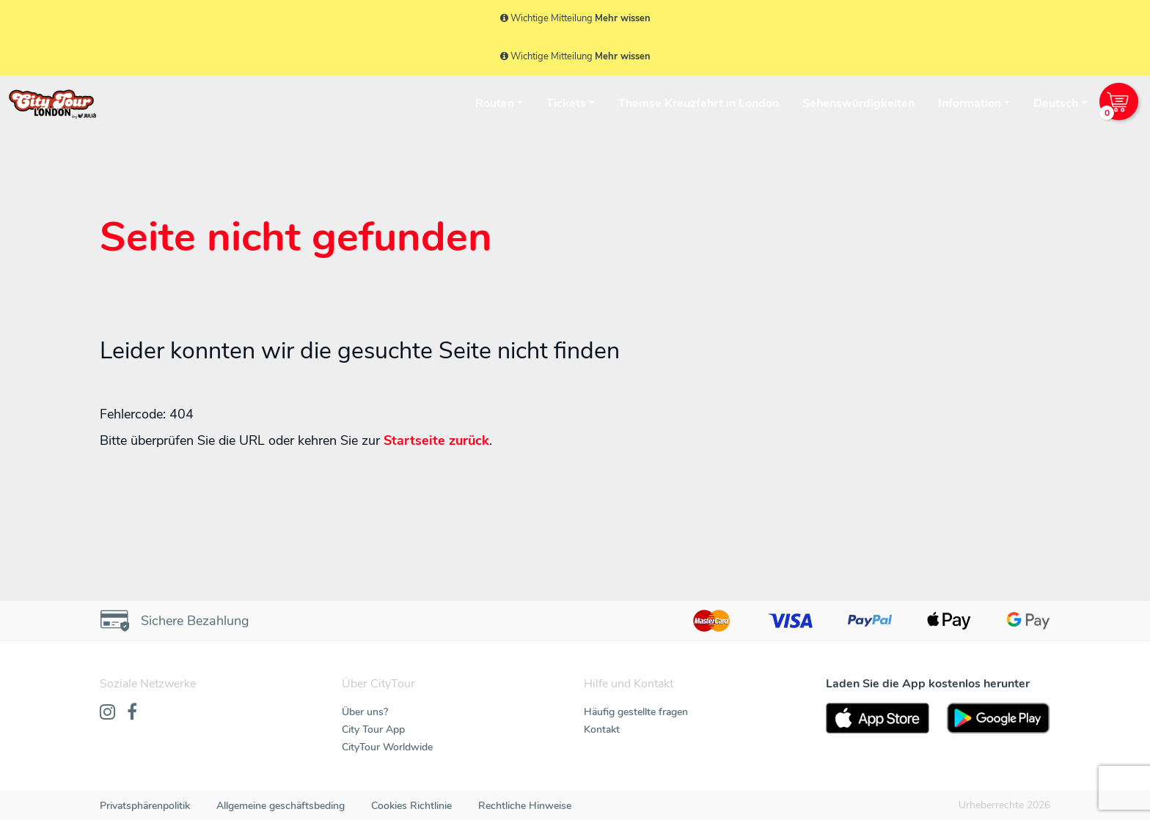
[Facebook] (132, 713)
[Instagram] (107, 713)
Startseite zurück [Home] (436, 440)
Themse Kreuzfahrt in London (698, 103)
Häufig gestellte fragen (636, 712)
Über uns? (365, 712)
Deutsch (1055, 103)
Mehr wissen (623, 18)
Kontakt (602, 729)
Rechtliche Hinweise (524, 806)
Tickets (566, 103)
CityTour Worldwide (387, 747)
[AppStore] (877, 718)
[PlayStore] (998, 718)
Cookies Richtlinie (411, 806)
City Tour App (373, 729)
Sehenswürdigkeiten (858, 103)
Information (969, 103)
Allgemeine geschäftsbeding (280, 806)
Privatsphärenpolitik (145, 806)
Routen (494, 103)
